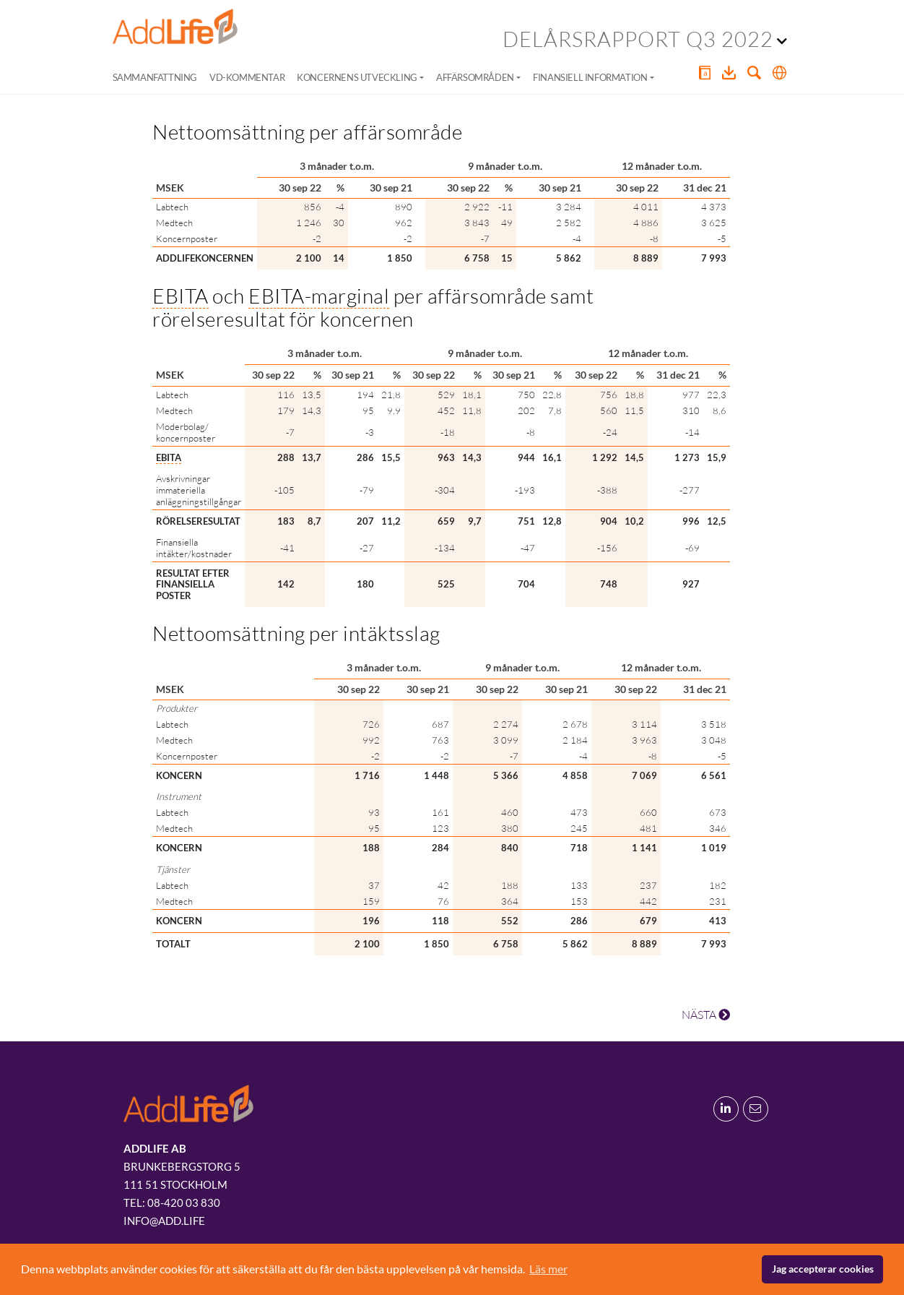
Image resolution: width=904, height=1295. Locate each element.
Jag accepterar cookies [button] (823, 1268)
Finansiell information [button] (590, 77)
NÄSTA (706, 1014)
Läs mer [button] (548, 1268)
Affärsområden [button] (475, 77)
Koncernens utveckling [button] (357, 77)
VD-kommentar (246, 77)
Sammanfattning (155, 77)
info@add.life (164, 1220)
